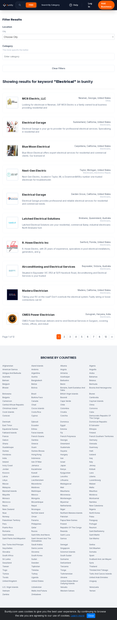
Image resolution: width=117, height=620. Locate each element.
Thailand (93, 566)
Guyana (63, 451)
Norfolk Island (37, 513)
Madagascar (65, 484)
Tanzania (64, 566)
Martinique (36, 491)
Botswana (6, 394)
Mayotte (6, 495)
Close (91, 615)
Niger (62, 509)
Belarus (92, 380)
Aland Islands (37, 366)
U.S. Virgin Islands (10, 587)
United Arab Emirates (98, 577)
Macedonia (36, 484)
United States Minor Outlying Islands (69, 582)
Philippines (36, 524)
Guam (34, 447)
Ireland (5, 462)
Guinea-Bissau (37, 451)
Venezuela (94, 587)
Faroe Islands (37, 433)
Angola (63, 369)
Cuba (91, 412)
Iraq (91, 458)
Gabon (5, 440)
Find (31, 5)
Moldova (93, 495)
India (4, 458)
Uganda (34, 577)
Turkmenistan (66, 574)
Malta (91, 487)
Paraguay (93, 520)
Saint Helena (8, 535)
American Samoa (10, 369)
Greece (34, 443)
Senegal (64, 544)
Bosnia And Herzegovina (100, 388)
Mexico (34, 495)
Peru (4, 524)
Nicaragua (35, 509)
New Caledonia (96, 505)
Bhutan (5, 388)
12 (106, 336)
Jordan (5, 469)
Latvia (5, 476)
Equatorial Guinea (10, 429)
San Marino (94, 538)
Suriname (64, 559)
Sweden (35, 563)
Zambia (5, 594)
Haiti (91, 451)
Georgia (63, 440)
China (91, 405)
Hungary (64, 454)
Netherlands (65, 505)
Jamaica (35, 465)
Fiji (61, 433)
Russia (34, 531)
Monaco (6, 498)
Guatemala (65, 447)
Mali (62, 487)
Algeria (92, 366)
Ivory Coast (7, 465)
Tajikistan (35, 566)
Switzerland (65, 563)
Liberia (92, 476)
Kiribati (92, 469)
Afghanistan (7, 366)
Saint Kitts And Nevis (40, 535)
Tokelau (35, 570)
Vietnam (6, 591)
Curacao (6, 415)
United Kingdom (9, 581)
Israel (62, 462)
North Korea (94, 513)
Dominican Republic (98, 422)
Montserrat (94, 498)
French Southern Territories (101, 436)
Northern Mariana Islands (71, 513)
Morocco (6, 502)
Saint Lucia (65, 535)
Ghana (5, 443)
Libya (4, 480)
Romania (6, 531)
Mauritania (64, 491)
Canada (34, 401)
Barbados (64, 380)
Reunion (93, 527)
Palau (91, 516)
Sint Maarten (94, 548)
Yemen (92, 591)
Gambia (34, 440)
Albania (63, 366)
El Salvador (94, 425)
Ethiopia (92, 429)
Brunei (92, 394)
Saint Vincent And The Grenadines (41, 539)
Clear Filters (58, 68)
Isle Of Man (36, 462)
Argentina (35, 373)
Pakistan (64, 516)
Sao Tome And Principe (12, 544)
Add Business (106, 5)
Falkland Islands (9, 433)
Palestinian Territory (11, 520)
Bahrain (5, 380)
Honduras (6, 454)
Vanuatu (63, 587)
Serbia (92, 544)
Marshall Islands (9, 491)
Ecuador (35, 425)
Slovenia (35, 552)
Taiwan (5, 566)
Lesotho (64, 476)
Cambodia (94, 397)
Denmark (6, 422)
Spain (91, 555)
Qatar (33, 527)
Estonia (63, 429)
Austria (34, 377)
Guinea (5, 451)
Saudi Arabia (37, 544)
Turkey (34, 574)
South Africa (7, 555)
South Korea (36, 555)
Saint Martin (94, 535)
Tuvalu (5, 577)
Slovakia (6, 552)
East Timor (7, 425)
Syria (91, 563)
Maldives (35, 487)
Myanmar (64, 502)
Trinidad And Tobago (98, 570)
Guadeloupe (8, 447)
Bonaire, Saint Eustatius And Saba (72, 389)
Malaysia (6, 487)
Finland (92, 433)
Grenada (93, 443)
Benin (62, 384)
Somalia (92, 552)
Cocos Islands (37, 408)
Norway (5, 516)
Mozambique (37, 502)
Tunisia (5, 574)
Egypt (63, 425)
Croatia (63, 412)
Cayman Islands (96, 401)
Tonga (63, 570)
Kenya (63, 469)
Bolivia (34, 388)
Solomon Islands (67, 552)
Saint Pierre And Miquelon (13, 538)
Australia (6, 377)
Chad (33, 405)
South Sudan (66, 555)
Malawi (92, 484)
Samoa (63, 538)
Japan (63, 465)
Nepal (34, 505)
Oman (34, 516)
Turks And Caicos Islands (100, 574)
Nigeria (92, 509)
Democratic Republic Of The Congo (100, 416)
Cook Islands (8, 412)
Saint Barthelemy (96, 531)
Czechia (64, 415)
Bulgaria (6, 397)
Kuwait (34, 473)
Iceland (92, 454)
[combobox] (58, 37)
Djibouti (34, 422)
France (5, 436)
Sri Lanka (6, 559)
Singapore (65, 548)
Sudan (34, 559)
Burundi (63, 397)
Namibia (93, 502)
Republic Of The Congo (71, 527)
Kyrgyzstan (65, 473)
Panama (35, 520)
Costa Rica (36, 412)
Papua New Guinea (68, 520)
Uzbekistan (36, 587)
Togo (4, 570)
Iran (62, 458)
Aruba (91, 373)
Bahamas (93, 377)
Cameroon (7, 401)
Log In (90, 5)
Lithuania (64, 480)
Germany (93, 440)
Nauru (5, 505)
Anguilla (92, 369)
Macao (5, 484)
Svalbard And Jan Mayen (100, 559)
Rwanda (63, 531)
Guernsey (93, 447)
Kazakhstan (36, 469)
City (4, 31)
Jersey (92, 465)
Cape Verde (65, 401)
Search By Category (50, 5)
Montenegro (65, 498)
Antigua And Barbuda (11, 373)
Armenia (64, 373)
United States (37, 581)
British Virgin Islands (69, 394)
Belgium (6, 384)
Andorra (34, 369)
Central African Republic (13, 405)
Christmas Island (9, 408)
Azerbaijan (65, 377)
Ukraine (63, 577)
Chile (62, 405)
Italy (91, 462)
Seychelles (7, 548)
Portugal (93, 524)
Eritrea (34, 429)
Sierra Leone (37, 548)
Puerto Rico (7, 527)
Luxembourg (95, 480)
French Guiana (37, 436)
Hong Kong (36, 454)
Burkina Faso (37, 397)
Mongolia (35, 498)
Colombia (64, 408)
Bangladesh (36, 380)
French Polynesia (68, 436)
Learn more (77, 615)
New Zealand (8, 509)
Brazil (33, 394)
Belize (34, 384)
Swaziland (7, 563)
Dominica (64, 422)
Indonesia (35, 458)
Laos (91, 473)
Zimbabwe (36, 594)
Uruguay (93, 581)
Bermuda (93, 384)
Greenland (65, 443)
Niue (4, 513)
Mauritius (93, 491)
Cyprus (34, 415)
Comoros (93, 408)
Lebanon (35, 476)
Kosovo (5, 473)
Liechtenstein (37, 480)
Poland (63, 524)
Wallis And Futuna (39, 591)
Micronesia (65, 495)
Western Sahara (67, 591)
